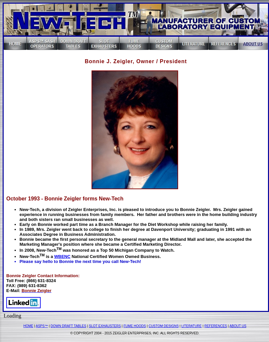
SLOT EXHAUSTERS (105, 326)
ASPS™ (42, 326)
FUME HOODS (135, 326)
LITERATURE (191, 326)
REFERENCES (215, 326)
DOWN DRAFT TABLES (68, 326)
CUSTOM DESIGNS (164, 326)
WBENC (62, 256)
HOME (28, 326)
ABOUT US (237, 326)
